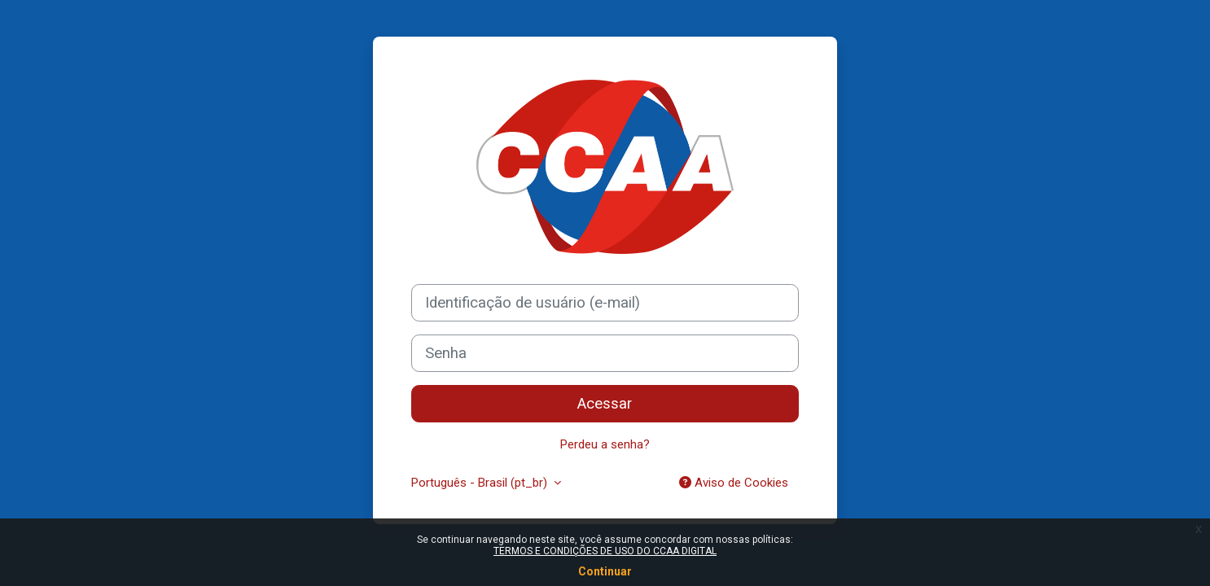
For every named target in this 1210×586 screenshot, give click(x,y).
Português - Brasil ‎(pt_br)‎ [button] (480, 482)
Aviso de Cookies (733, 482)
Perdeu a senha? (605, 444)
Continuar (605, 571)
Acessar (604, 404)
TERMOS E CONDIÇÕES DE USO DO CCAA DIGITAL (605, 551)
